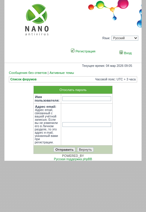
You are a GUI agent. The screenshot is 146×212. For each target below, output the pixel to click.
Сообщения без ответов (28, 72)
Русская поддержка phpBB (73, 159)
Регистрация (83, 51)
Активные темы (61, 72)
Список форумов (23, 79)
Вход (125, 53)
